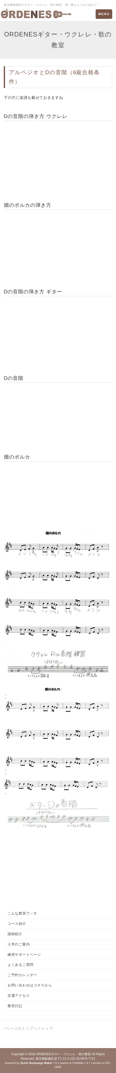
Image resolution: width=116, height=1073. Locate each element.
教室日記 (15, 1006)
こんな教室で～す (22, 913)
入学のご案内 (19, 944)
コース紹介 (17, 924)
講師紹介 (15, 934)
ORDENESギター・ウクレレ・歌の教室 (63, 1054)
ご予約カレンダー (22, 975)
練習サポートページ (24, 954)
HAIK (58, 1066)
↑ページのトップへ (20, 1028)
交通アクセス (19, 995)
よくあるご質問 (20, 965)
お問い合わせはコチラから (30, 985)
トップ (47, 1028)
